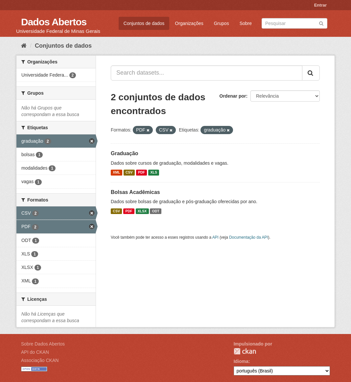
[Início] (24, 45)
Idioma (241, 361)
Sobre (246, 23)
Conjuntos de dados (144, 23)
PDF (141, 173)
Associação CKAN (40, 360)
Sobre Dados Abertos (43, 343)
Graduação (124, 153)
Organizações (189, 23)
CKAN (245, 351)
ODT (155, 211)
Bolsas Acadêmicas (135, 192)
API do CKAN (35, 352)
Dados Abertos (53, 21)
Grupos (221, 23)
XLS (154, 173)
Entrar (320, 5)
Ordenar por (233, 96)
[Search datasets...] (206, 73)
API (215, 237)
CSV (129, 173)
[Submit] (321, 23)
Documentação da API (248, 237)
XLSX (142, 211)
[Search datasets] (294, 23)
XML (116, 173)
